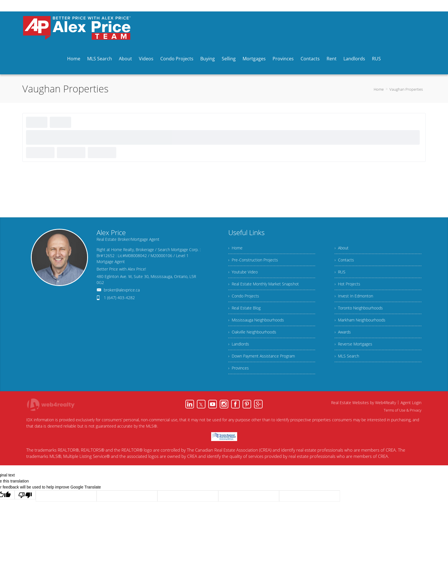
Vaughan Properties (406, 89)
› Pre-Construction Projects (253, 260)
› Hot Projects (347, 284)
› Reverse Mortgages (353, 344)
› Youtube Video (243, 272)
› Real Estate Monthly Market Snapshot (263, 284)
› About (342, 248)
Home (379, 89)
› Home (235, 248)
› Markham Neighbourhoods (360, 320)
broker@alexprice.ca (122, 290)
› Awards (343, 332)
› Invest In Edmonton (354, 296)
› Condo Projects (243, 296)
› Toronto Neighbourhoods (359, 308)
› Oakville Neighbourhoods (252, 332)
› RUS (340, 272)
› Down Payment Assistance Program (261, 356)
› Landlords (238, 344)
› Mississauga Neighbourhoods (256, 320)
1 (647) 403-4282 (119, 297)
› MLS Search (347, 356)
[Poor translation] (25, 494)
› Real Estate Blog (244, 308)
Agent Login (411, 402)
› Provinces (238, 368)
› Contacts (344, 260)
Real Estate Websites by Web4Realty (363, 402)
